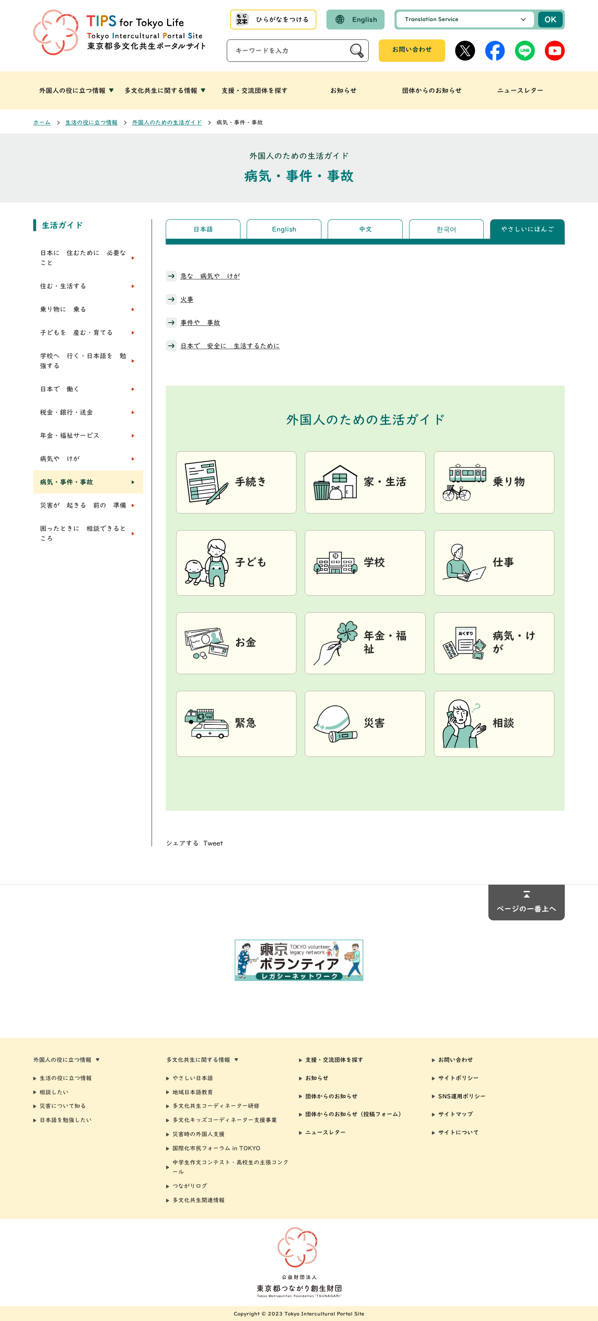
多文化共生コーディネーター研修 (216, 1106)
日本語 (203, 229)
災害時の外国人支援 (198, 1134)
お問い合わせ (412, 49)
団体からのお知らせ (331, 1096)
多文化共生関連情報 (198, 1200)
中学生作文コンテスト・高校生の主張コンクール (230, 1167)
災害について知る (62, 1106)
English (364, 19)
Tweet (213, 843)
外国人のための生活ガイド (167, 122)
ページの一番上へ (526, 908)
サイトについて (458, 1132)
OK (550, 19)
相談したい (54, 1092)
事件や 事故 (200, 322)
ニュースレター (325, 1132)
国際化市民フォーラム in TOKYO (216, 1148)
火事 (187, 299)
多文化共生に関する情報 (160, 90)
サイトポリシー (458, 1078)
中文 (365, 229)
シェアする (182, 843)
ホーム (42, 122)
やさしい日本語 (192, 1078)
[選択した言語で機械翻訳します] (465, 19)
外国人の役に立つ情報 (72, 90)
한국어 (446, 229)
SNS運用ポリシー (462, 1096)
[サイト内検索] (298, 50)
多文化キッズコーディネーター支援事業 (224, 1120)
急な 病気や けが (210, 276)
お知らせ (316, 1078)
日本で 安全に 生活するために (230, 345)
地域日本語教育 (192, 1092)
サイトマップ (455, 1114)
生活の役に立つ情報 (91, 122)
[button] (77, 90)
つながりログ (189, 1186)
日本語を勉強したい (65, 1120)
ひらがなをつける (282, 19)
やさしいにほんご (527, 229)
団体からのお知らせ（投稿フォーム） (354, 1114)
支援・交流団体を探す (334, 1060)
